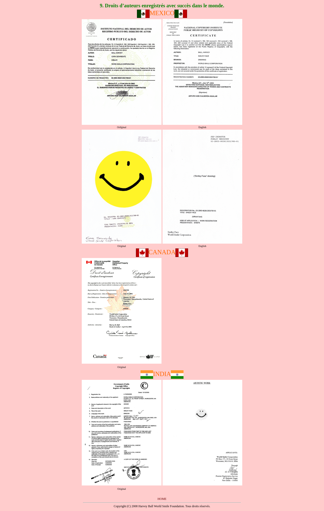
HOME (161, 499)
